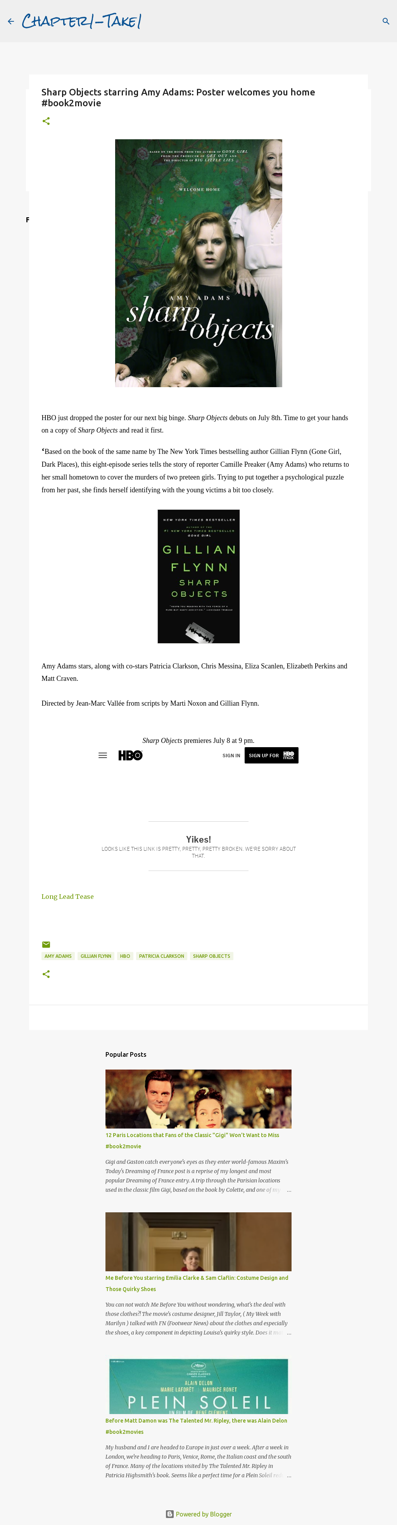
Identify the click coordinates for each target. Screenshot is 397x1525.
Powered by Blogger (198, 1514)
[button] (46, 121)
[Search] (386, 21)
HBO (125, 956)
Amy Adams (58, 956)
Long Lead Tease (67, 896)
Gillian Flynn (96, 956)
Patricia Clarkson (161, 956)
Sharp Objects (211, 956)
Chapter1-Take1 (82, 21)
